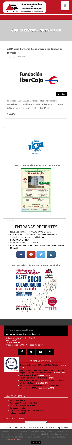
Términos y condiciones (20, 408)
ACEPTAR (36, 443)
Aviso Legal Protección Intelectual (23, 403)
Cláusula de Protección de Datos (23, 405)
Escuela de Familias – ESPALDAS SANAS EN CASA (30, 232)
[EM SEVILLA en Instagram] (51, 254)
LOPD (22, 345)
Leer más (11, 114)
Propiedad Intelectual (34, 345)
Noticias (61, 94)
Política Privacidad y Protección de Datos (26, 410)
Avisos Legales (12, 345)
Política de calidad (17, 413)
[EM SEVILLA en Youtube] (31, 254)
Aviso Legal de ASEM (18, 400)
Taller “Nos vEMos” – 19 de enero (24, 243)
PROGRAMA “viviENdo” (19, 240)
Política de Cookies (14, 439)
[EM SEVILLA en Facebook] (20, 254)
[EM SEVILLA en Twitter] (41, 254)
